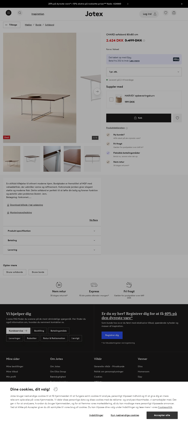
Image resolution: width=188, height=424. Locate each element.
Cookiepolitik (165, 407)
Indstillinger (96, 415)
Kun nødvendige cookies (125, 415)
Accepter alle (162, 415)
